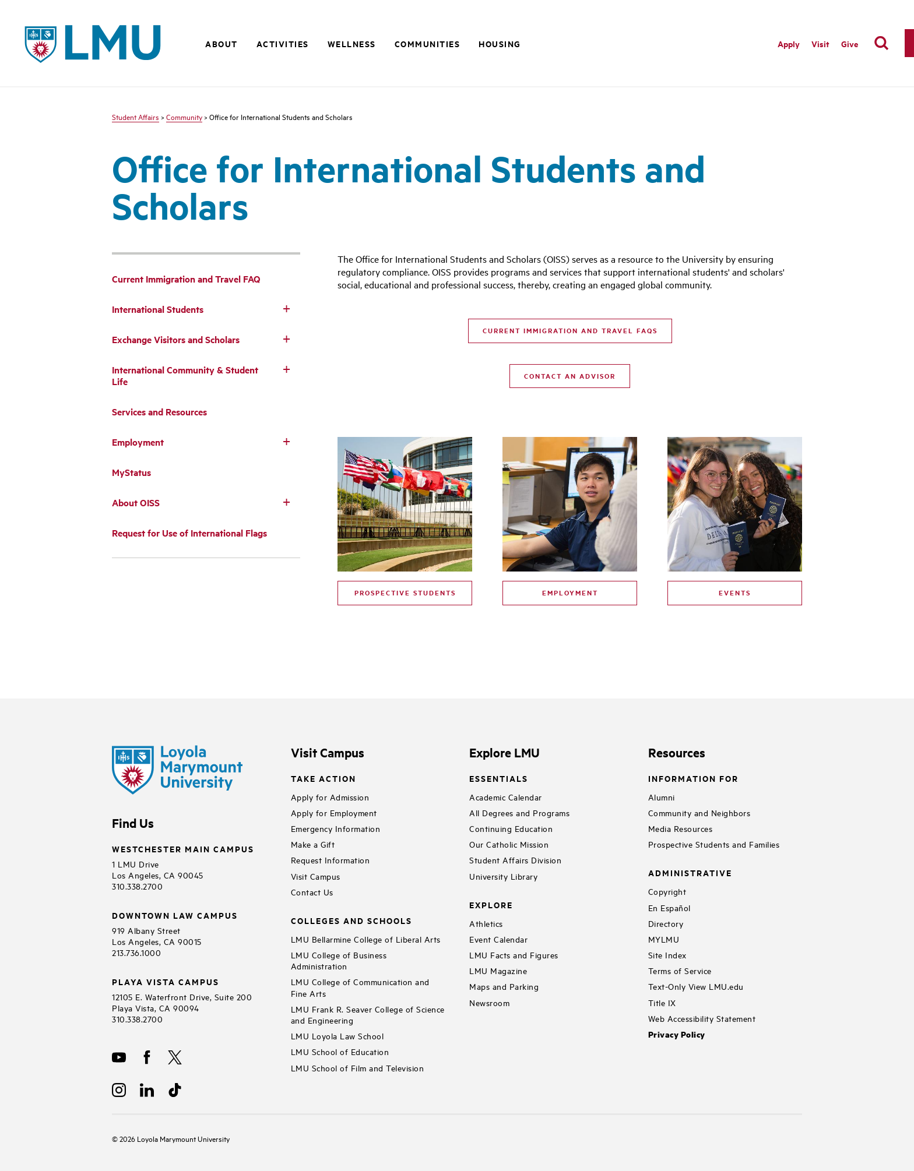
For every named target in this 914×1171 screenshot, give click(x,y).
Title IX (662, 1002)
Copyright (667, 891)
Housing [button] (500, 43)
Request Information (330, 859)
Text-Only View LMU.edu (696, 986)
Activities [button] (282, 43)
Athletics (486, 923)
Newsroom (489, 1002)
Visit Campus (315, 875)
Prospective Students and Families (714, 843)
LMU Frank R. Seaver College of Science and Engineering (368, 1014)
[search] (881, 43)
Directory (666, 923)
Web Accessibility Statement (702, 1018)
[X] (175, 1057)
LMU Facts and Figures (513, 954)
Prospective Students (405, 592)
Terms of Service (680, 970)
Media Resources (680, 828)
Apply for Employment (334, 812)
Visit (820, 43)
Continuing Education (511, 828)
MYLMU (664, 938)
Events (735, 592)
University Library (503, 875)
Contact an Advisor (570, 375)
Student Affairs (135, 116)
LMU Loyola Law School (337, 1035)
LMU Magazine (498, 970)
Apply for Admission (330, 796)
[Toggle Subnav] (286, 308)
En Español (669, 907)
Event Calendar (498, 938)
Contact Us (312, 891)
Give (849, 43)
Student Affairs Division (515, 859)
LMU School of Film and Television (357, 1067)
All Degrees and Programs (519, 812)
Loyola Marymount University (174, 1138)
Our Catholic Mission (509, 843)
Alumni (661, 796)
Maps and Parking (504, 986)
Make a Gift (313, 843)
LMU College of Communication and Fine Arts (360, 987)
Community (184, 116)
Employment (570, 592)
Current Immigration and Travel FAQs (570, 330)
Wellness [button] (352, 43)
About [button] (221, 43)
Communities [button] (427, 43)
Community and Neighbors (699, 812)
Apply (789, 43)
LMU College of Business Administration (339, 960)
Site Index (667, 954)
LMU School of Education (340, 1051)
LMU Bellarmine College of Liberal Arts (366, 938)
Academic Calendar (505, 796)
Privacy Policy (676, 1034)
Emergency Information (336, 828)
